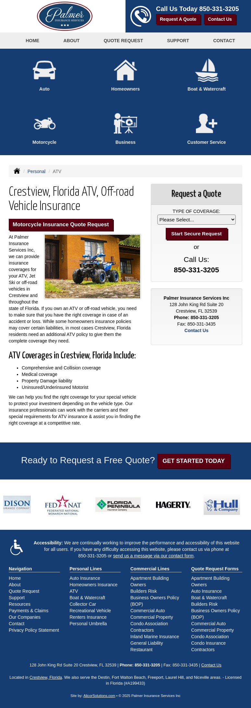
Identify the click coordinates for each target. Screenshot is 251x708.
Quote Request (24, 591)
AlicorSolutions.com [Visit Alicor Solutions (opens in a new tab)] (99, 696)
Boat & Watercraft (87, 597)
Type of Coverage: (196, 211)
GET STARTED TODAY (193, 461)
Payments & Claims (28, 610)
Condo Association (149, 623)
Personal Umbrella (88, 623)
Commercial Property (151, 617)
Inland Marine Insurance (154, 636)
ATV (74, 591)
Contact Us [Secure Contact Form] (197, 330)
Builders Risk (143, 591)
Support (17, 597)
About (72, 40)
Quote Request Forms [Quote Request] (215, 568)
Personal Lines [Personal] (86, 568)
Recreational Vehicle (90, 610)
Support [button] (178, 40)
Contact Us (220, 19)
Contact (224, 40)
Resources (19, 604)
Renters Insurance (88, 617)
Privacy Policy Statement (34, 630)
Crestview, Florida (46, 677)
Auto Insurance (85, 578)
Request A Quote (178, 19)
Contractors (142, 630)
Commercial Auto (147, 610)
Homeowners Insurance (94, 584)
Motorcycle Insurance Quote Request (61, 224)
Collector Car (83, 604)
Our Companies (25, 617)
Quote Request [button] (123, 40)
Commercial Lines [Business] (150, 568)
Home (32, 40)
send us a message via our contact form (153, 555)
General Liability (146, 643)
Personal (36, 171)
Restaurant (141, 649)
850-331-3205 (219, 8)
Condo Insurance (208, 643)
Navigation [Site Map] (20, 568)
